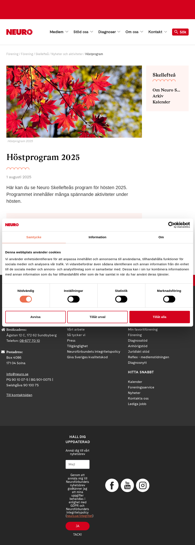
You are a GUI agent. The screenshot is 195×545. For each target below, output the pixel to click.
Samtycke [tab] (33, 237)
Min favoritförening (143, 329)
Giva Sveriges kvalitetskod (87, 357)
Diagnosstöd (137, 340)
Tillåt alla (159, 317)
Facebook (111, 485)
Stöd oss (83, 32)
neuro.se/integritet (79, 516)
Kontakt (157, 32)
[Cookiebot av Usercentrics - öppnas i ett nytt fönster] (171, 225)
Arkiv (158, 95)
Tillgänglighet (77, 346)
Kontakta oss (138, 398)
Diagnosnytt (137, 363)
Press (71, 340)
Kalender (161, 101)
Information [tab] (98, 237)
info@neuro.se (17, 374)
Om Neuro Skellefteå (167, 90)
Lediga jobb (137, 404)
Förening (12, 54)
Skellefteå (42, 54)
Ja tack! (77, 527)
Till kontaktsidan (19, 395)
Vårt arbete (76, 329)
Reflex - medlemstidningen (148, 357)
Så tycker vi (76, 335)
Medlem (59, 32)
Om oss (134, 32)
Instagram (142, 485)
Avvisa (35, 317)
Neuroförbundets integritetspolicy (93, 352)
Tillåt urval (97, 317)
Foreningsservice (141, 387)
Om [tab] (161, 237)
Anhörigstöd (137, 346)
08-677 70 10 (30, 341)
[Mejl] (78, 464)
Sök (180, 32)
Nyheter (134, 393)
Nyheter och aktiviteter (67, 54)
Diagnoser (109, 32)
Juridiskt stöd (138, 352)
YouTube (127, 485)
